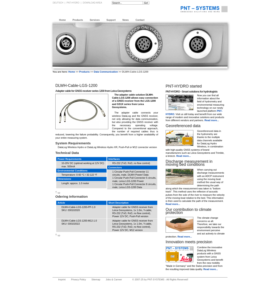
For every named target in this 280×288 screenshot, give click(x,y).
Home (62, 20)
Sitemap (95, 279)
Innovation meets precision (189, 242)
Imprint (62, 279)
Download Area (92, 3)
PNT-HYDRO (72, 3)
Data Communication (106, 71)
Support (111, 20)
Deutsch (58, 3)
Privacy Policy (78, 279)
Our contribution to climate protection (188, 211)
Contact (139, 20)
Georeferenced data (183, 126)
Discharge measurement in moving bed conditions (189, 163)
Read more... (212, 120)
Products (78, 20)
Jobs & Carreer (114, 279)
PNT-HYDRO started (184, 86)
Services (95, 20)
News (125, 20)
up (59, 192)
